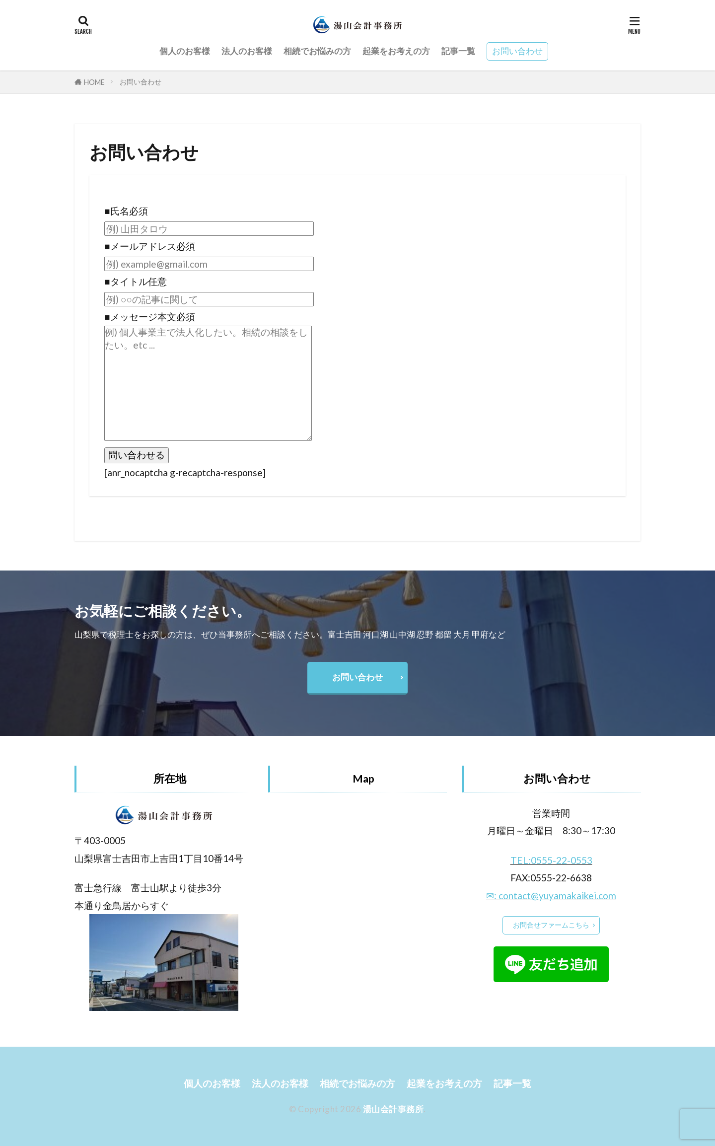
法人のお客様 (246, 51)
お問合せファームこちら (551, 925)
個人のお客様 (184, 51)
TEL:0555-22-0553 (551, 860)
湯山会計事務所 (393, 1109)
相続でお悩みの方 (317, 51)
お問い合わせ (517, 51)
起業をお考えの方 (396, 51)
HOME (94, 82)
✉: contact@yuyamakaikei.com (551, 895)
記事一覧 (458, 51)
